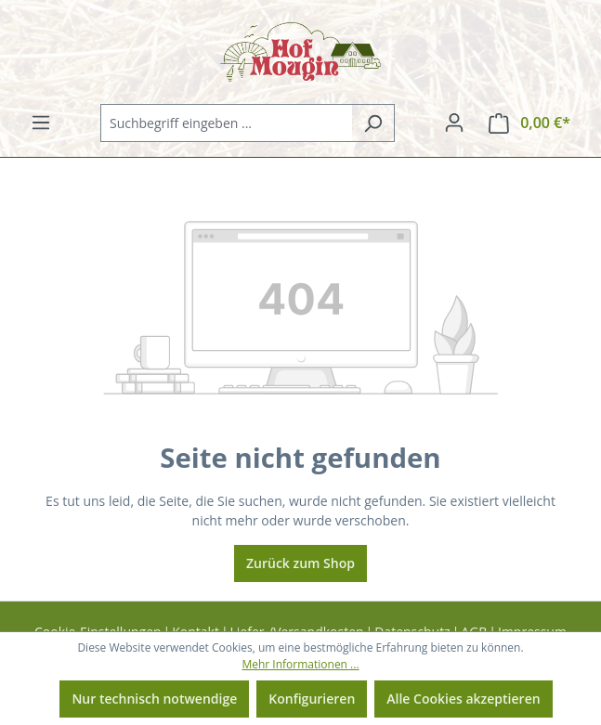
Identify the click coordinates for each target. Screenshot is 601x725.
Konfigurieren (311, 698)
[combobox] (226, 123)
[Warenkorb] (529, 123)
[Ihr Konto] (454, 122)
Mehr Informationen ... (300, 664)
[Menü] (41, 122)
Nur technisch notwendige (154, 698)
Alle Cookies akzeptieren (463, 698)
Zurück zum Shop (300, 563)
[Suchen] (373, 123)
